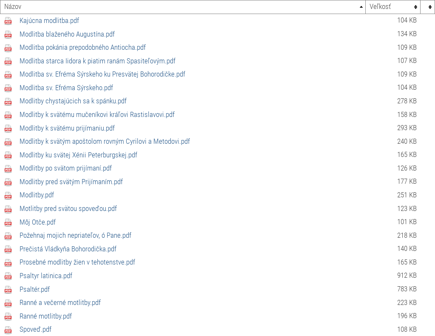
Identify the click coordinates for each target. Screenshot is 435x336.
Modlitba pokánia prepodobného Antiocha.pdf (83, 47)
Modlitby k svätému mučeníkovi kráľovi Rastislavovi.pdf (97, 114)
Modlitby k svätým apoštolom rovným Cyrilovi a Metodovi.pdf (105, 141)
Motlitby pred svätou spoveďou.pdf (68, 208)
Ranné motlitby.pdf (46, 316)
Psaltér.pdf (35, 289)
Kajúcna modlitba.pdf (49, 20)
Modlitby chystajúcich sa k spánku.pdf (73, 101)
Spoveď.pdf (35, 329)
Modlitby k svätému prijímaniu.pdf (67, 128)
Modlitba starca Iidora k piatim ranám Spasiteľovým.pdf (97, 61)
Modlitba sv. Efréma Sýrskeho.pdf (66, 87)
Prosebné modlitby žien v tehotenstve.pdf (77, 262)
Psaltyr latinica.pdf (46, 275)
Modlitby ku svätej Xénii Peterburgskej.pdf (78, 155)
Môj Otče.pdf (38, 222)
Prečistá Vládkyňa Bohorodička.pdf (68, 249)
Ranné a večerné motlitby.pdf (60, 302)
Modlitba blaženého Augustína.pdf (67, 34)
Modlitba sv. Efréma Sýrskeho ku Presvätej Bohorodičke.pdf (102, 74)
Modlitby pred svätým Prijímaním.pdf (71, 181)
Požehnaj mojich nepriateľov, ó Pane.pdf (75, 235)
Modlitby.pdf (37, 195)
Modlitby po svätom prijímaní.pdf (66, 168)
